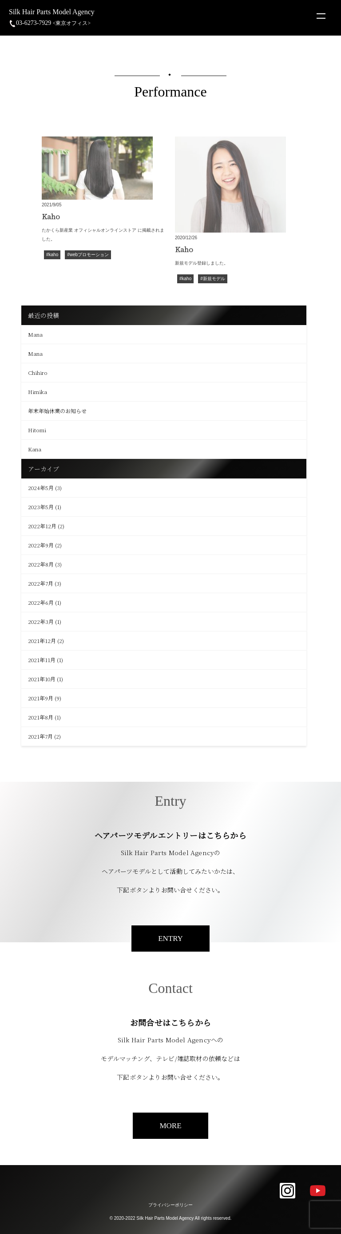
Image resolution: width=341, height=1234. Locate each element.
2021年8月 (40, 717)
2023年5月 (41, 506)
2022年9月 (41, 545)
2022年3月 (41, 621)
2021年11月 (42, 659)
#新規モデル (212, 279)
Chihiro (38, 372)
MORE (170, 1125)
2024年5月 (41, 487)
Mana (35, 334)
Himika (37, 391)
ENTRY (170, 938)
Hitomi (37, 430)
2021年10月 (42, 679)
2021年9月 (40, 698)
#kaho (52, 255)
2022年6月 (41, 602)
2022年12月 (42, 526)
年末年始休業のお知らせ (57, 410)
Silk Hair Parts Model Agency (52, 12)
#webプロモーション (88, 255)
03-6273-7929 (50, 23)
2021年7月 (40, 736)
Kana (34, 449)
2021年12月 (42, 640)
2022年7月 (40, 583)
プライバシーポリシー (170, 1204)
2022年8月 (41, 564)
